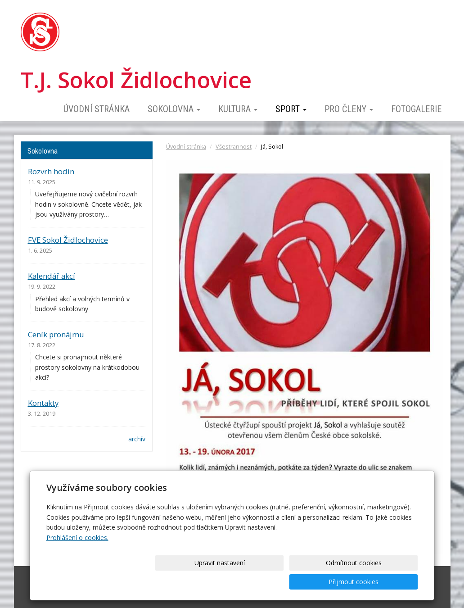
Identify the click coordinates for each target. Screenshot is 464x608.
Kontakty (43, 403)
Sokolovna (174, 109)
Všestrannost (234, 146)
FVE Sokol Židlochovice (68, 240)
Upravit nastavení (235, 581)
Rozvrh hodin (51, 171)
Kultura (237, 109)
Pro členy (348, 109)
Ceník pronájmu (56, 334)
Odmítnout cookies (309, 581)
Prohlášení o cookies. (77, 556)
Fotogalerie (416, 109)
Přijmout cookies (384, 581)
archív (136, 439)
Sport (290, 109)
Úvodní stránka (96, 109)
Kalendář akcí (51, 276)
